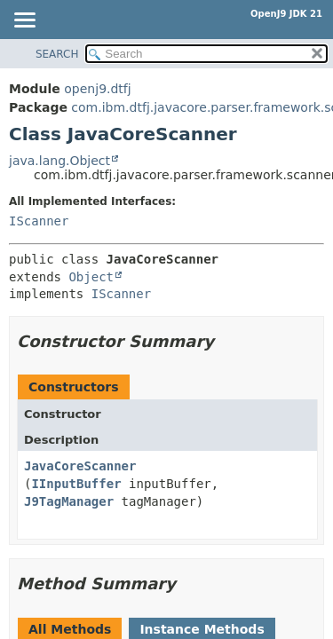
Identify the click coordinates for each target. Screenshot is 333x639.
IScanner (38, 221)
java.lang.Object (59, 161)
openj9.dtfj (97, 89)
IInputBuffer (76, 484)
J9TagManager (69, 501)
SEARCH (57, 54)
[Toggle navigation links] (24, 21)
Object (91, 277)
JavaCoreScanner (80, 466)
